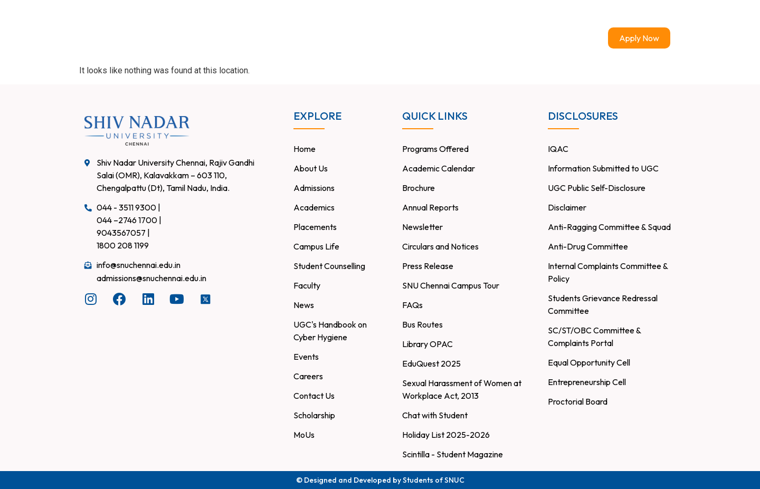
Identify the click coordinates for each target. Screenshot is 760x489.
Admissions (312, 38)
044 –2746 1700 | (129, 220)
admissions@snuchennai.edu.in (151, 278)
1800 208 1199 (123, 245)
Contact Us (443, 13)
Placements (342, 13)
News (539, 38)
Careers (393, 13)
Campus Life (492, 38)
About (260, 38)
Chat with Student (640, 13)
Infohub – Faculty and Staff (543, 13)
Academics (379, 38)
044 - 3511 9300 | (128, 207)
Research (437, 38)
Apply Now (639, 38)
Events (577, 38)
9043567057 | (123, 232)
